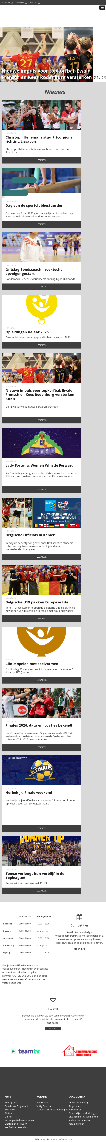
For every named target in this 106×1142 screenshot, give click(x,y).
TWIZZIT (35, 2)
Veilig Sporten (44, 1106)
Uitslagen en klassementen (83, 1116)
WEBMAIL (7, 2)
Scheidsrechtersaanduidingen (52, 1109)
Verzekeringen (76, 1123)
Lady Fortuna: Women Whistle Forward (40, 465)
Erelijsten (10, 1109)
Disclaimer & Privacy (16, 1123)
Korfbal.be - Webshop (17, 1127)
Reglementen (76, 1106)
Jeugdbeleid (43, 1102)
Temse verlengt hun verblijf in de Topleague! (35, 875)
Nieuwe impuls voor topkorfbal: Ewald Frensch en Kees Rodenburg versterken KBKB (40, 394)
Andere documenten (80, 1120)
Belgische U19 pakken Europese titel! (38, 602)
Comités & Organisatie (17, 1106)
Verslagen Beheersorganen (19, 1120)
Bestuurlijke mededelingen (83, 1113)
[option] (46, 54)
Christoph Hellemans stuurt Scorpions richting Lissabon (39, 139)
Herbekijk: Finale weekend (29, 792)
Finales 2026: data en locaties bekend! (39, 725)
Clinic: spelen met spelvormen (32, 663)
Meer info (79, 948)
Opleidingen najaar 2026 (27, 332)
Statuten (9, 1113)
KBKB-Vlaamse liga (79, 1102)
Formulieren (75, 1109)
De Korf (9, 1116)
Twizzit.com (66, 1139)
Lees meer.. (42, 160)
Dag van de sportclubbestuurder (34, 205)
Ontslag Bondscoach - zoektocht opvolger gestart (34, 271)
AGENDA (21, 2)
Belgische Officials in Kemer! (31, 534)
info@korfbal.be (17, 972)
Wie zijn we (11, 1102)
